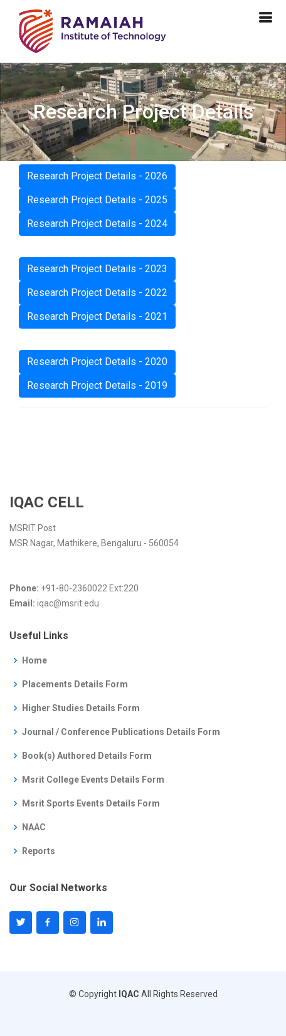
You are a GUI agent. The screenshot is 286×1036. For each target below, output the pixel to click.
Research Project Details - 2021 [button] (97, 318)
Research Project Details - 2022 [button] (97, 294)
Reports (38, 851)
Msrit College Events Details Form (93, 779)
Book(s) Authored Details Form (87, 755)
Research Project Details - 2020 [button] (97, 363)
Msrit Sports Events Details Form (91, 803)
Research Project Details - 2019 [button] (97, 387)
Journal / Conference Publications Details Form (121, 731)
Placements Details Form (75, 684)
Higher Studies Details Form (81, 708)
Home (34, 660)
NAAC (34, 827)
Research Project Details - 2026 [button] (97, 178)
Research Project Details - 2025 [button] (97, 202)
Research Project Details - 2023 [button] (97, 271)
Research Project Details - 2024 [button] (97, 225)
